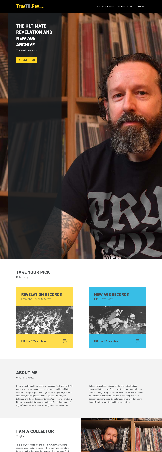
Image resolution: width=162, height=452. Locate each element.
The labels (23, 60)
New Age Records (125, 6)
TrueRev (30, 6)
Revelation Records (105, 6)
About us (141, 6)
